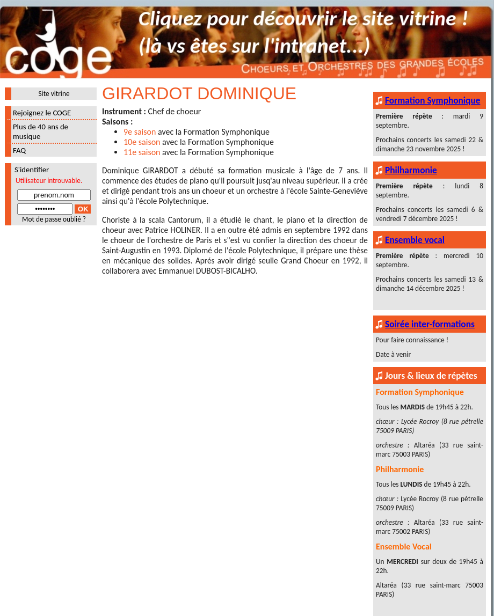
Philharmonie (411, 170)
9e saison (140, 132)
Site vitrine (53, 93)
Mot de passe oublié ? (54, 219)
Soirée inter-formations (430, 324)
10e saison (142, 142)
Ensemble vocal (415, 240)
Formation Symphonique (432, 100)
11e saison (142, 152)
